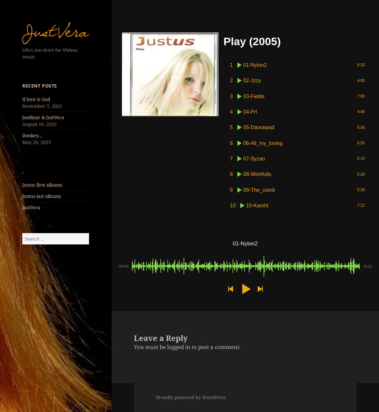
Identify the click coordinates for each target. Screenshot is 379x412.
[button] (230, 289)
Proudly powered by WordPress (191, 397)
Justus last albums (41, 196)
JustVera (31, 207)
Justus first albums (42, 185)
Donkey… (32, 135)
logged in (178, 347)
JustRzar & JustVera (43, 117)
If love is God (36, 99)
